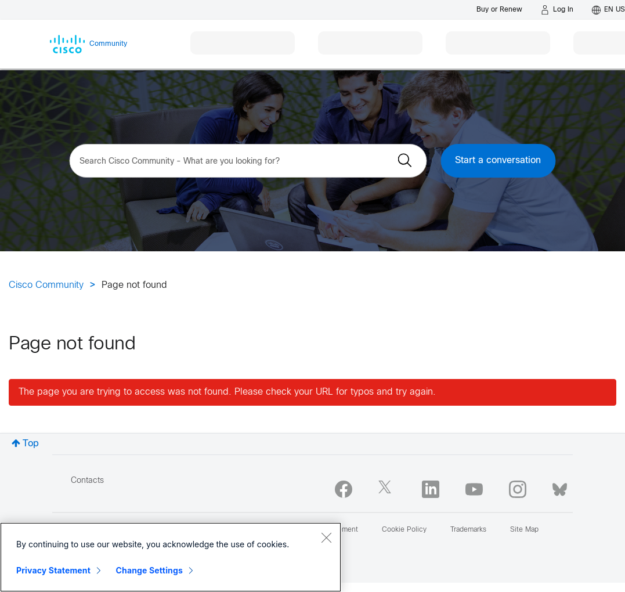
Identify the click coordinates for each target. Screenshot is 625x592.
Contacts (87, 481)
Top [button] (31, 443)
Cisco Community (46, 285)
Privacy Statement (53, 570)
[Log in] (557, 10)
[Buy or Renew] (499, 10)
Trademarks (468, 529)
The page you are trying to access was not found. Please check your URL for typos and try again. (227, 392)
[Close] (326, 537)
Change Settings (149, 570)
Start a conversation (498, 160)
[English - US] (608, 10)
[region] (170, 557)
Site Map (524, 529)
